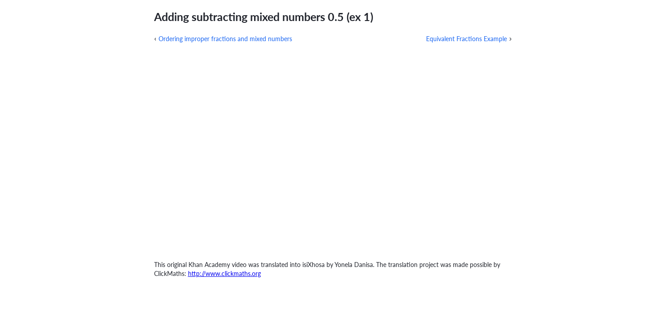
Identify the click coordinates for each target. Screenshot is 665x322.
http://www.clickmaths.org (224, 273)
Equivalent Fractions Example (466, 38)
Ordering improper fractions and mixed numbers (225, 38)
